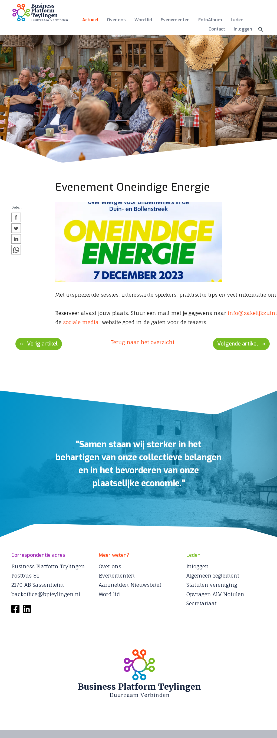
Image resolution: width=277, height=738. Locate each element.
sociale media (81, 322)
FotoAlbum (210, 20)
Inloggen (243, 29)
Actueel (90, 20)
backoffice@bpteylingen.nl (45, 594)
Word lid (143, 20)
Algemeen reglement (212, 575)
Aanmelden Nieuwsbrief (130, 585)
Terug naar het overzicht (142, 342)
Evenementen (175, 20)
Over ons (116, 20)
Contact (217, 29)
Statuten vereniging (211, 585)
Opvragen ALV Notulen (215, 594)
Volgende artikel (237, 343)
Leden (237, 20)
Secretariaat (201, 603)
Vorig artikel (42, 343)
